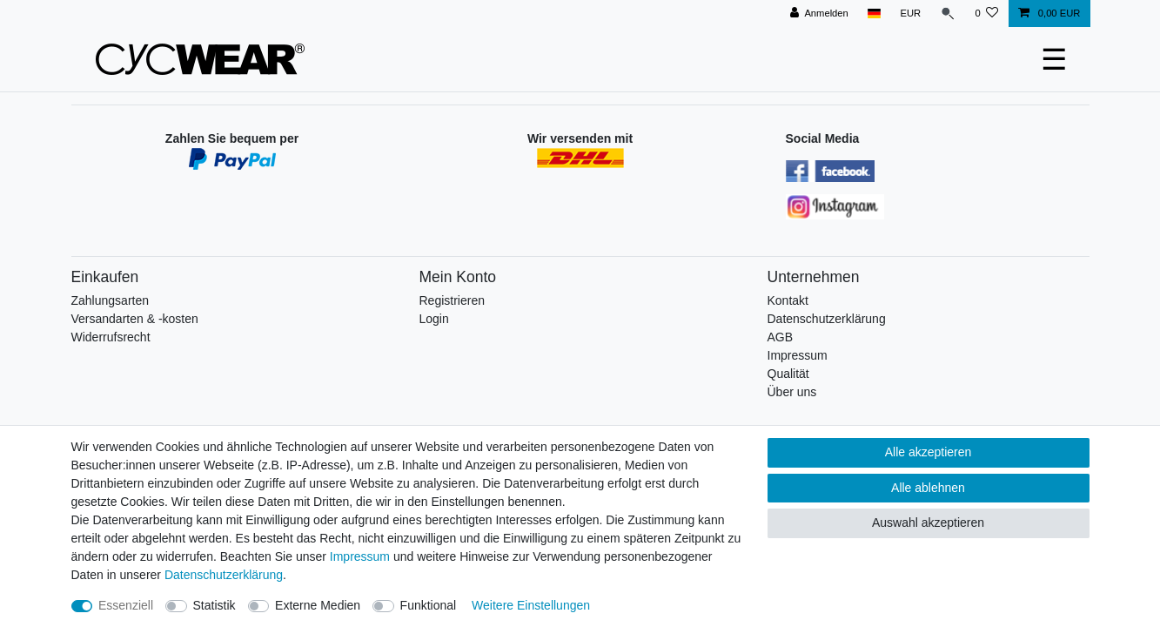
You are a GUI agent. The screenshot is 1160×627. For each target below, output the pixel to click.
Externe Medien (317, 605)
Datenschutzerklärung (827, 319)
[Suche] (947, 13)
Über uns (792, 392)
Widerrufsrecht (111, 337)
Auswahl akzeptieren (928, 522)
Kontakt (788, 300)
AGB (781, 337)
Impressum (798, 355)
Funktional (428, 605)
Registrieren (452, 300)
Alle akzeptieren (928, 452)
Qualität (788, 374)
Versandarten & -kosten (134, 319)
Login (434, 319)
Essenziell (125, 605)
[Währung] (910, 13)
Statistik (214, 605)
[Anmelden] (819, 13)
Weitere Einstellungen (531, 605)
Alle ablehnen (928, 488)
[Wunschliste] (986, 13)
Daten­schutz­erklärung (223, 575)
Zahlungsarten (110, 300)
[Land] (874, 13)
